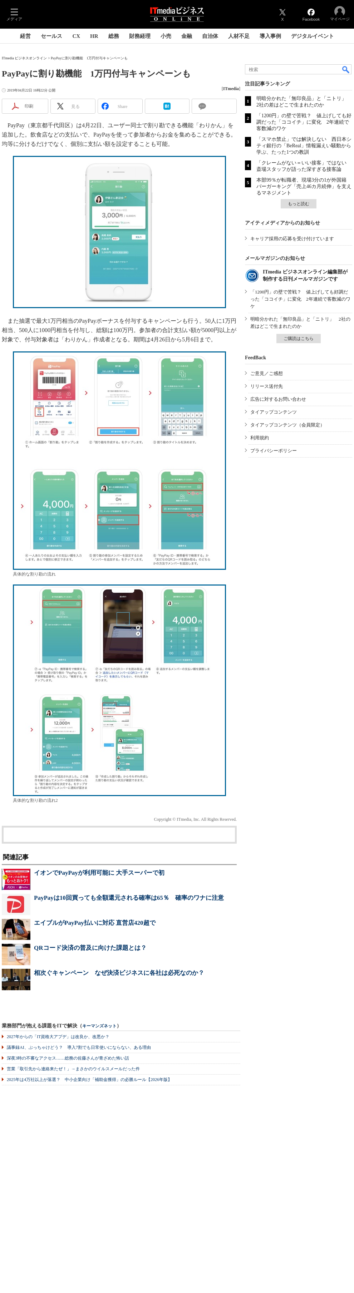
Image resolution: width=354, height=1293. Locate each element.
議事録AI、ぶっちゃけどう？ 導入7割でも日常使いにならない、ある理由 (79, 1047)
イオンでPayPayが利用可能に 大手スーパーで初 (99, 872)
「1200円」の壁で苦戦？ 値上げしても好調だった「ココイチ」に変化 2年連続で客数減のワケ (303, 122)
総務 (113, 36)
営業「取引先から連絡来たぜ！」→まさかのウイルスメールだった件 (73, 1068)
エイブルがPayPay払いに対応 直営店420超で (95, 922)
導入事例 (270, 36)
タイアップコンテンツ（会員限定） (287, 425)
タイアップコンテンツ (273, 412)
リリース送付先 (266, 386)
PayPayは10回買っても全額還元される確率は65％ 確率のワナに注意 (129, 897)
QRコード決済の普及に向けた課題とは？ (90, 947)
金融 (186, 36)
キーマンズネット (99, 1026)
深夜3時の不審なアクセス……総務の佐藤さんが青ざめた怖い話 (68, 1058)
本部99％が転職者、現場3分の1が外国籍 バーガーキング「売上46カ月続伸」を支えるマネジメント (303, 186)
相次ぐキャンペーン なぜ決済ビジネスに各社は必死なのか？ (119, 972)
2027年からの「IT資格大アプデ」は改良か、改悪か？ (58, 1036)
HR (94, 36)
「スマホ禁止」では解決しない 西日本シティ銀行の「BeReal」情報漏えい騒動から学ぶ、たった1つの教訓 (303, 146)
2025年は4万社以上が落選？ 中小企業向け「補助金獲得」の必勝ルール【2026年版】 (89, 1079)
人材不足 (239, 36)
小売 (166, 36)
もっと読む (298, 203)
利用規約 (259, 437)
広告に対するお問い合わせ (278, 399)
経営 (25, 36)
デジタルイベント (312, 36)
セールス (51, 36)
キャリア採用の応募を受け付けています (292, 238)
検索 (346, 69)
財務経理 (140, 36)
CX (76, 36)
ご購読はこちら (299, 338)
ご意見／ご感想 (266, 373)
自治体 (210, 36)
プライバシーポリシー (273, 450)
